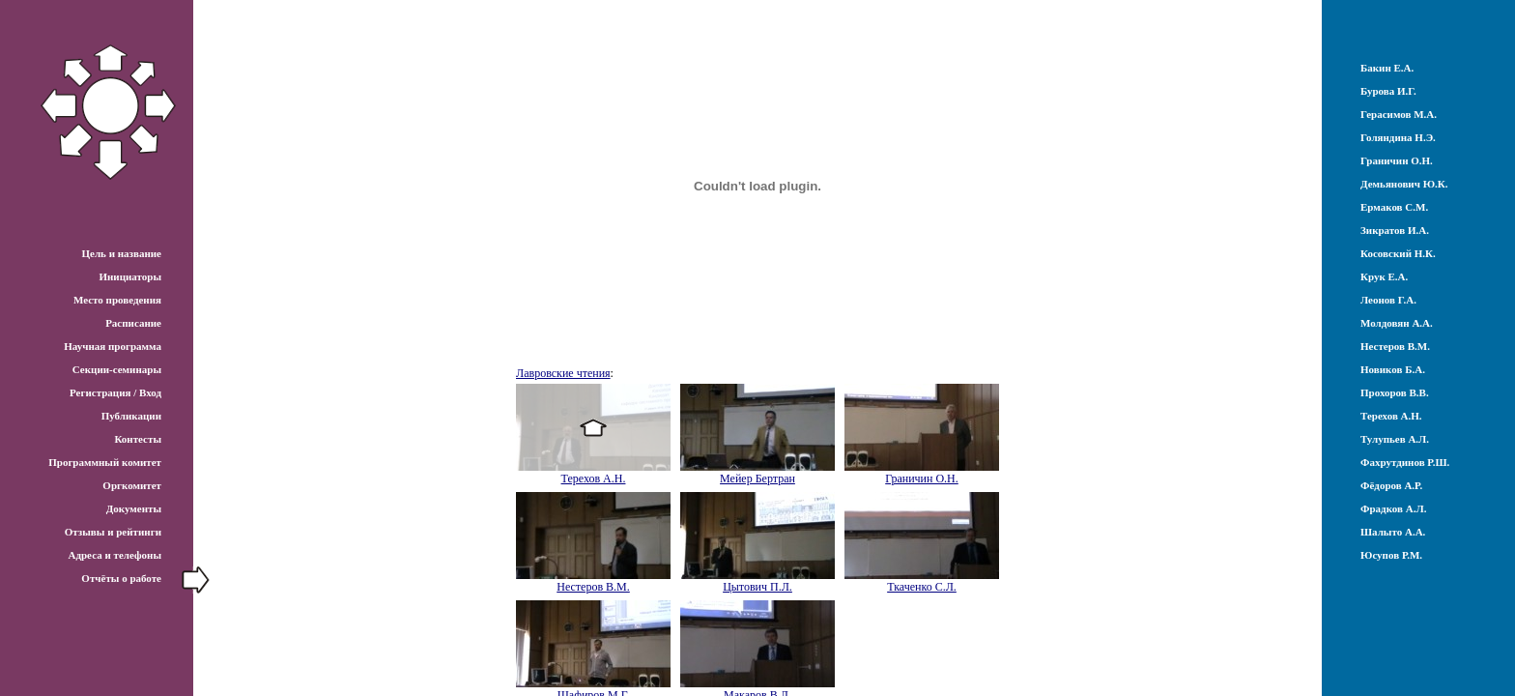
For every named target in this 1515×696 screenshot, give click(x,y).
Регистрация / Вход (115, 392)
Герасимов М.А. (1398, 114)
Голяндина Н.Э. (1398, 137)
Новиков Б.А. (1392, 369)
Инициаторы (130, 276)
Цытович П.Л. (757, 587)
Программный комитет (104, 462)
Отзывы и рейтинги (113, 531)
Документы (133, 508)
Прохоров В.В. (1394, 392)
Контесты (137, 439)
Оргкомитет (131, 485)
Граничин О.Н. (921, 478)
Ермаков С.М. (1394, 207)
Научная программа (112, 346)
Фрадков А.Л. (1393, 508)
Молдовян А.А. (1396, 323)
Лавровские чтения (563, 373)
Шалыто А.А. (1392, 531)
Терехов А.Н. (593, 478)
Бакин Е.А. (1387, 67)
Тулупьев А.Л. (1394, 439)
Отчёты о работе (121, 578)
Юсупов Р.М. (1391, 555)
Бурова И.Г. (1388, 91)
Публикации (131, 415)
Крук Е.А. (1384, 276)
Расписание (133, 323)
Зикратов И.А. (1394, 230)
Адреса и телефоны (114, 555)
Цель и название (121, 253)
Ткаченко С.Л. (922, 587)
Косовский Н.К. (1398, 253)
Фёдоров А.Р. (1391, 485)
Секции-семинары (116, 369)
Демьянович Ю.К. (1404, 183)
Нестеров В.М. (593, 587)
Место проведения (117, 299)
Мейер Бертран (757, 478)
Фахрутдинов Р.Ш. (1404, 462)
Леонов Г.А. (1388, 299)
